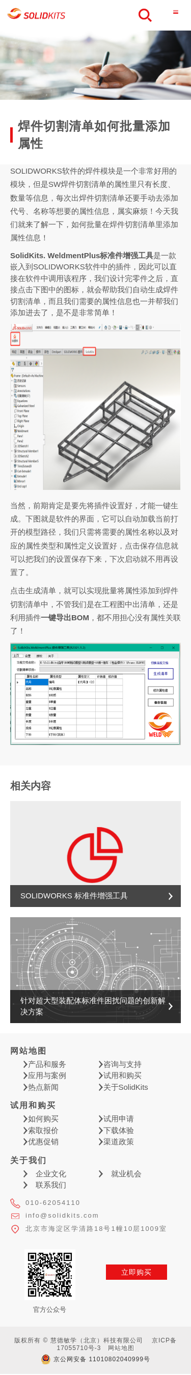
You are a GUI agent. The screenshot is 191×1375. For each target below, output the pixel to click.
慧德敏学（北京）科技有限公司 (36, 15)
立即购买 (136, 1272)
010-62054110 (52, 1202)
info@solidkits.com (62, 1215)
